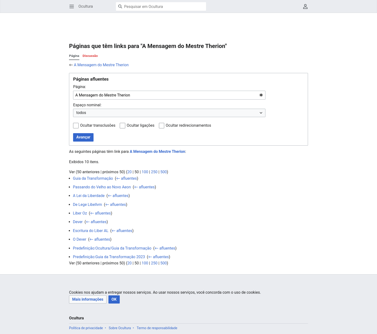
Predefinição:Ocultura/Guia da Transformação (112, 248)
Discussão (90, 56)
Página (74, 56)
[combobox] (169, 95)
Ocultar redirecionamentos (188, 125)
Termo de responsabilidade (157, 328)
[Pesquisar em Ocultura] (161, 6)
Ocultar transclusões (97, 125)
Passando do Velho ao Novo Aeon (102, 187)
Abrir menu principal (73, 8)
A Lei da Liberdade (89, 195)
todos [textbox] (81, 112)
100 (145, 172)
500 (163, 172)
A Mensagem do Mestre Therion (101, 65)
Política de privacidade (86, 328)
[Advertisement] (156, 24)
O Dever (79, 239)
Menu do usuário (307, 8)
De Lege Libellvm (87, 204)
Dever (77, 222)
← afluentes (126, 178)
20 (129, 172)
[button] (87, 299)
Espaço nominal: (87, 105)
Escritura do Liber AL (90, 230)
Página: (79, 86)
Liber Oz (80, 213)
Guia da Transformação (93, 178)
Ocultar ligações (140, 125)
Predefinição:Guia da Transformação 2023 (109, 257)
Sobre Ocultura (120, 328)
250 (154, 172)
